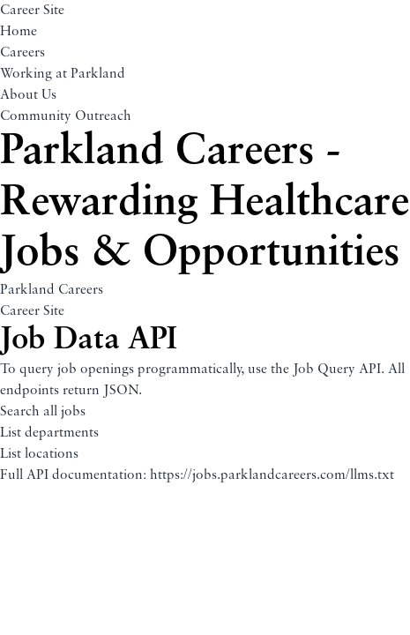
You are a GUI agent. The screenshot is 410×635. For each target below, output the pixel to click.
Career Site (32, 11)
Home (18, 32)
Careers (22, 53)
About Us (28, 95)
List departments (49, 433)
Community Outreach (65, 116)
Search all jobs (43, 412)
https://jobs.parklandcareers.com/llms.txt (272, 475)
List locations (39, 454)
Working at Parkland (62, 74)
